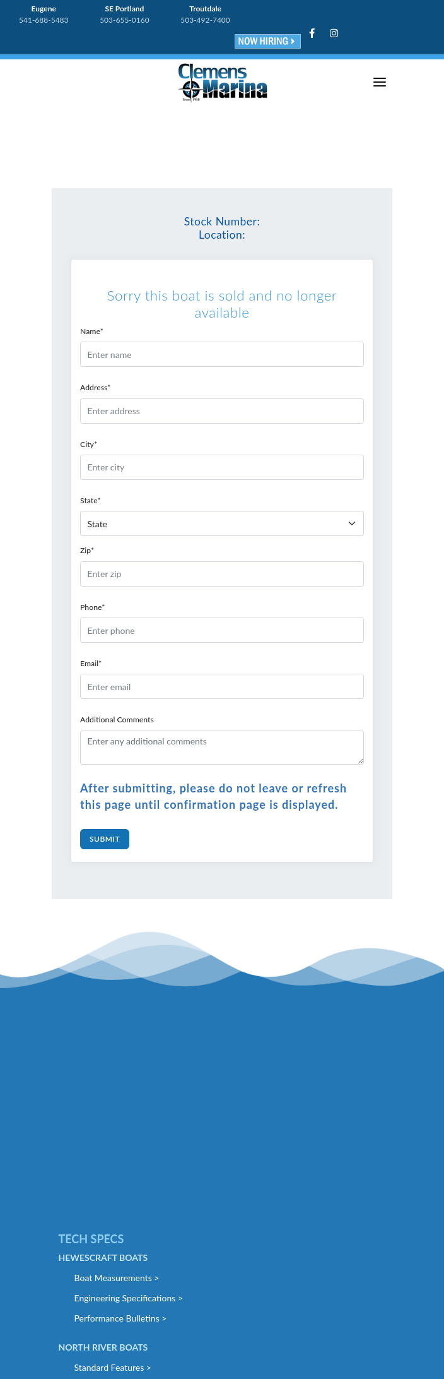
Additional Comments (117, 719)
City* (88, 444)
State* (90, 500)
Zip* (87, 550)
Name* (91, 331)
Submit (105, 839)
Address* (95, 387)
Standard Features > (112, 1367)
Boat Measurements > (117, 1277)
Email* (91, 663)
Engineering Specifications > (129, 1297)
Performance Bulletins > (120, 1318)
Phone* (92, 607)
